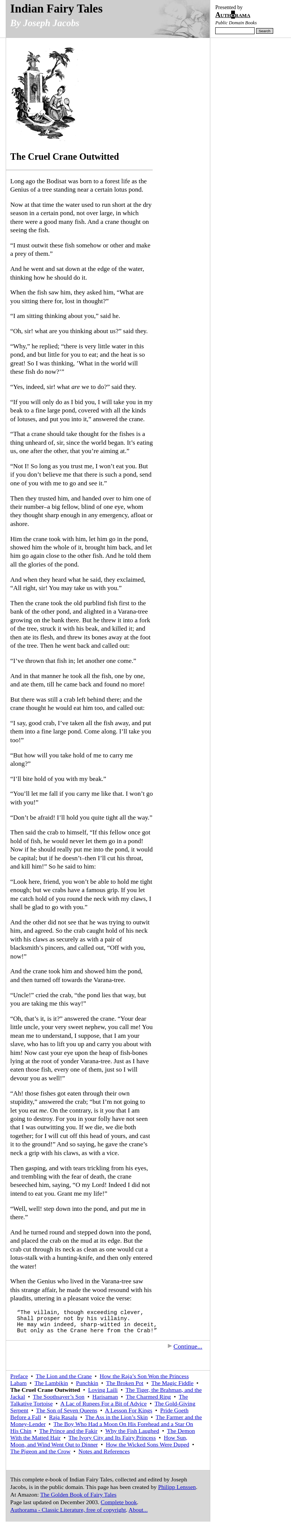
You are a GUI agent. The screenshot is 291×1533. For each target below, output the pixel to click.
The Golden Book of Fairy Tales (78, 1494)
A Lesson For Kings (128, 1410)
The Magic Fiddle (172, 1383)
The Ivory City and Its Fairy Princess (112, 1437)
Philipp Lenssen (177, 1487)
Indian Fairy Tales (56, 8)
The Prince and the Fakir (68, 1431)
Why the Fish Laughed (132, 1431)
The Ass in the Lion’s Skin (116, 1417)
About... (138, 1509)
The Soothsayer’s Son (58, 1396)
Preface (19, 1376)
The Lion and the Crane (64, 1376)
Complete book (119, 1502)
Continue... (184, 1346)
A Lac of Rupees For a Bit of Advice (103, 1403)
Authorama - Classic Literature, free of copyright (68, 1509)
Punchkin (87, 1383)
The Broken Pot (124, 1383)
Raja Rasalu (63, 1417)
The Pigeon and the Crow (40, 1451)
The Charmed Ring (148, 1396)
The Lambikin (51, 1383)
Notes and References (104, 1451)
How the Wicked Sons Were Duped (147, 1444)
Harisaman (105, 1396)
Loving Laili (103, 1390)
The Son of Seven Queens (66, 1410)
